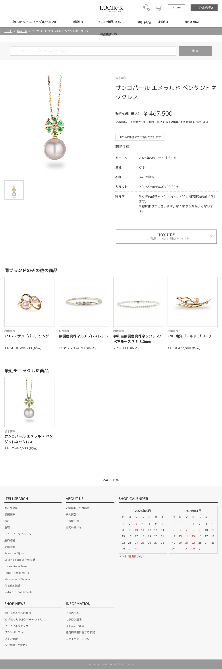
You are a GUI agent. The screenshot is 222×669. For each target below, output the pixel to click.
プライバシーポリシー (79, 639)
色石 (7, 527)
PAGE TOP (111, 480)
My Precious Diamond (17, 579)
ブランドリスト (13, 632)
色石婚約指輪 (12, 585)
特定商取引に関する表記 (80, 632)
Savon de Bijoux (14, 553)
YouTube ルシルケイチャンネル (23, 619)
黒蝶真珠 (9, 514)
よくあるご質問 (75, 626)
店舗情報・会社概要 (78, 508)
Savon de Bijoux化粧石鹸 (19, 560)
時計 (7, 521)
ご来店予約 (206, 8)
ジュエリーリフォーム (17, 534)
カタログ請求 (74, 619)
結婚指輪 (9, 547)
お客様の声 (72, 521)
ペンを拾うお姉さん (16, 645)
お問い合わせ (74, 527)
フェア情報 (11, 639)
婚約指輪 (9, 540)
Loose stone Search (16, 566)
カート (159, 7)
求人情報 (71, 514)
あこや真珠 (11, 508)
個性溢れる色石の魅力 (17, 613)
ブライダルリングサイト (19, 626)
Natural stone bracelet (19, 592)
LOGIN (176, 7)
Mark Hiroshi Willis (16, 573)
